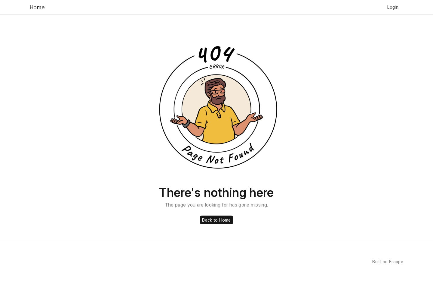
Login (392, 7)
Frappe (396, 261)
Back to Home (216, 220)
